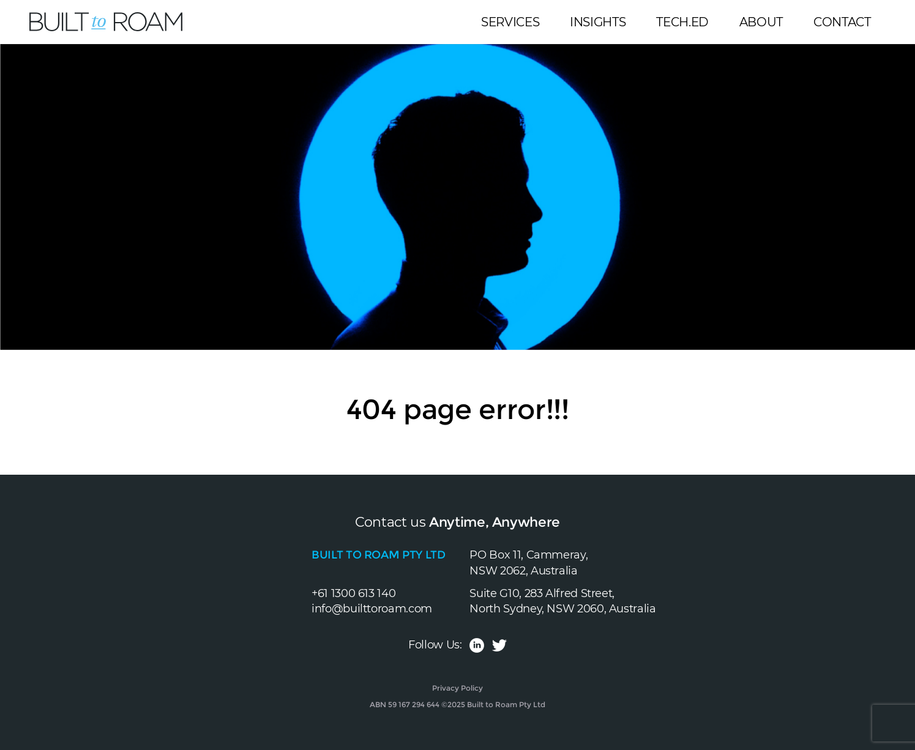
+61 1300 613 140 (353, 593)
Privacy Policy (457, 687)
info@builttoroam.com (372, 608)
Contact (841, 22)
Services (510, 22)
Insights (598, 22)
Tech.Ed (682, 22)
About (761, 22)
